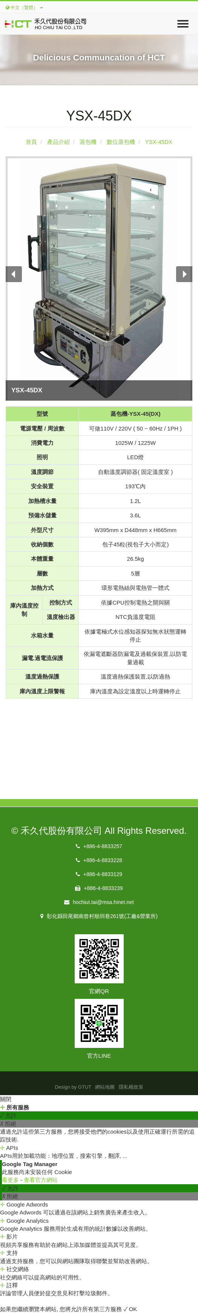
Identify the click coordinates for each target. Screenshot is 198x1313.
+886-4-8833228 (99, 860)
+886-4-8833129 (99, 874)
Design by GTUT (73, 1087)
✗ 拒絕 (8, 1123)
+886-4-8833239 (99, 888)
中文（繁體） (24, 7)
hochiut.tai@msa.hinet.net (99, 902)
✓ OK (130, 1309)
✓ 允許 (8, 1115)
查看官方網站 (41, 1180)
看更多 (11, 1180)
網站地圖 (105, 1087)
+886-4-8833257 (99, 846)
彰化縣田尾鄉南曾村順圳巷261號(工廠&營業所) (99, 916)
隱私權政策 (131, 1087)
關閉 (5, 1099)
